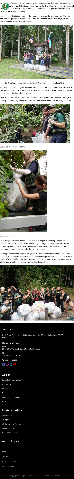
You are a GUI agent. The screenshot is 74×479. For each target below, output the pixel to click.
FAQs (4, 401)
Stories (5, 456)
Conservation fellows (10, 397)
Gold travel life (8, 428)
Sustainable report (9, 432)
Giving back (6, 420)
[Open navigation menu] (69, 6)
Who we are (6, 384)
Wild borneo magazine (11, 461)
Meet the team (8, 393)
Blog (4, 451)
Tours (4, 446)
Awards (5, 388)
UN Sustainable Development (13, 424)
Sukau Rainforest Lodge (11, 380)
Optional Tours (8, 466)
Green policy (7, 415)
